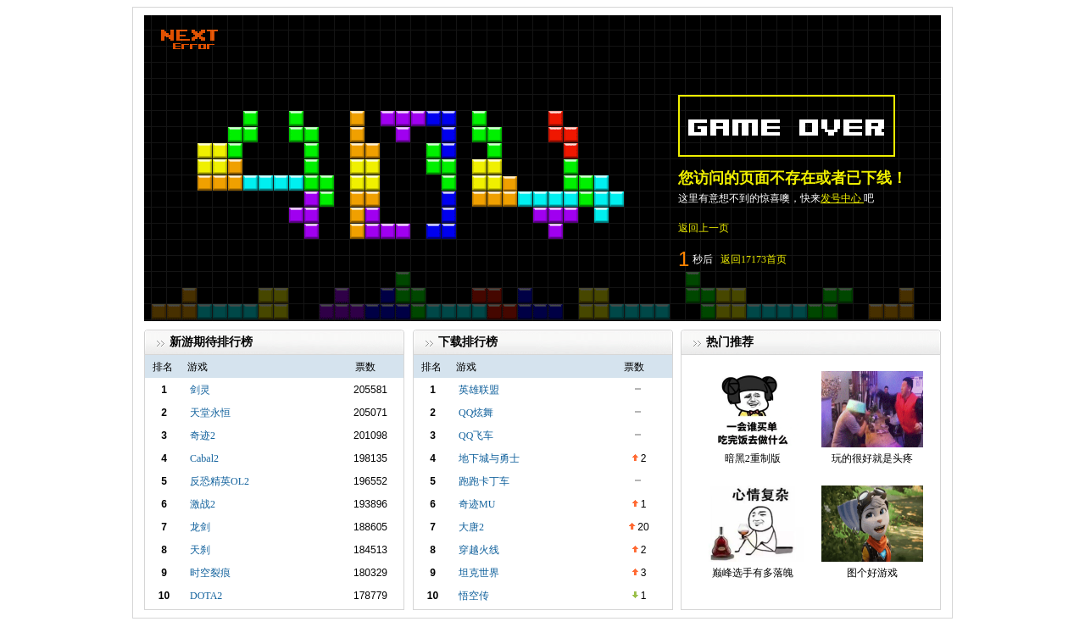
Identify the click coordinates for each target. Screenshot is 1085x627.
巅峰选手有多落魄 (752, 573)
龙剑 (200, 527)
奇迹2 (202, 435)
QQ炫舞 (476, 413)
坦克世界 (479, 573)
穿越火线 (479, 550)
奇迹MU (477, 504)
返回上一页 (703, 228)
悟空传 (474, 596)
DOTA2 (206, 596)
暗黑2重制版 (753, 458)
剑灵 (200, 390)
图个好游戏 (872, 573)
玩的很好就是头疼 (872, 458)
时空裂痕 (210, 573)
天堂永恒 (210, 413)
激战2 (202, 504)
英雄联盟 (479, 390)
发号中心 (842, 198)
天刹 (200, 550)
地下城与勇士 (489, 458)
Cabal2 (204, 458)
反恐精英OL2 (219, 481)
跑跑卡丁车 (484, 481)
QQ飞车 (476, 435)
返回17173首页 (754, 259)
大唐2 (471, 527)
